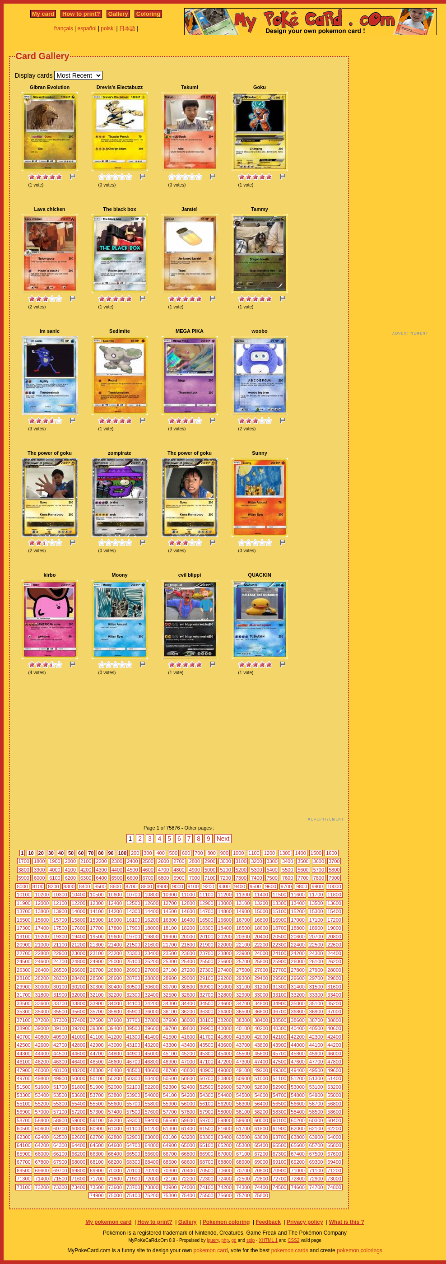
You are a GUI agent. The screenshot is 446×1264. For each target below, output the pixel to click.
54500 (243, 1095)
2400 (132, 861)
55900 (170, 1103)
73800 (151, 1187)
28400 (79, 978)
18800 (298, 928)
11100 (207, 894)
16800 (261, 920)
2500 (148, 861)
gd (234, 1240)
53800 (115, 1095)
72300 (207, 1178)
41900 (243, 1037)
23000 (79, 953)
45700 (280, 1053)
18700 (280, 928)
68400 (151, 1162)
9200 (208, 886)
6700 (148, 878)
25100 (133, 961)
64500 (97, 1145)
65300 (243, 1145)
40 (61, 853)
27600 (261, 970)
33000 (261, 995)
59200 (115, 1120)
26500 (60, 970)
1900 (54, 861)
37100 (24, 1020)
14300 (133, 911)
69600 (42, 1170)
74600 (298, 1187)
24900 (97, 961)
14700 (207, 911)
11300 (243, 894)
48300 (97, 1070)
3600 (318, 861)
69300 (316, 1162)
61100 (133, 1128)
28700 (133, 978)
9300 (223, 886)
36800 (298, 1011)
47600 (298, 1061)
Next (223, 838)
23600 (188, 953)
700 (199, 853)
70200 (151, 1170)
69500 (24, 1170)
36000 (151, 1011)
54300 (207, 1095)
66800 (188, 1154)
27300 (207, 970)
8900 (162, 886)
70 (90, 853)
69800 (79, 1170)
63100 (170, 1137)
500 (173, 853)
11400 (261, 894)
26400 (42, 970)
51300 (316, 1078)
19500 (97, 936)
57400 (115, 1112)
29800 (334, 978)
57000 (42, 1112)
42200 (298, 1037)
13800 (42, 911)
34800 (261, 1003)
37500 (97, 1020)
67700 (24, 1162)
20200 (225, 936)
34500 (207, 1003)
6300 (85, 878)
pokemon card (211, 1250)
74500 (280, 1187)
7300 (241, 878)
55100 (24, 1103)
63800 (298, 1137)
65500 (280, 1145)
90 (111, 853)
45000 (151, 1053)
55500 (97, 1103)
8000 (22, 886)
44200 (334, 1045)
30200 (79, 986)
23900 (243, 953)
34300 (170, 1003)
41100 (97, 1037)
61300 (170, 1128)
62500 (60, 1137)
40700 (24, 1037)
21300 (97, 944)
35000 (298, 1003)
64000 (334, 1137)
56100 (207, 1103)
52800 (261, 1087)
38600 (298, 1020)
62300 (24, 1137)
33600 (42, 1003)
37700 (133, 1020)
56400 (261, 1103)
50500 (170, 1078)
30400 (115, 986)
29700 (316, 978)
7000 (194, 878)
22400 (298, 944)
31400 (298, 986)
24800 (79, 961)
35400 (42, 1011)
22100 (243, 944)
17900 (133, 928)
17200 (334, 920)
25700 (243, 961)
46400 (79, 1061)
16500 (207, 920)
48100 (60, 1070)
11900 (24, 903)
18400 (225, 928)
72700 (280, 1178)
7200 (225, 878)
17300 (24, 928)
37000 (334, 1011)
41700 (207, 1037)
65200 (225, 1145)
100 (122, 853)
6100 (54, 878)
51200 (298, 1078)
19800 (151, 936)
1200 (269, 853)
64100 (24, 1145)
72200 (188, 1178)
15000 (261, 911)
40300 (280, 1028)
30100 (60, 986)
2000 (70, 861)
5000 (209, 869)
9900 (317, 886)
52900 (280, 1087)
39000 (42, 1028)
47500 (280, 1061)
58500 (316, 1112)
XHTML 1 (268, 1240)
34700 (243, 1003)
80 (100, 853)
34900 (280, 1003)
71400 (42, 1178)
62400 (42, 1137)
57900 (207, 1112)
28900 (170, 978)
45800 (298, 1053)
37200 (42, 1020)
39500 (133, 1028)
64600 (115, 1145)
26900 (133, 970)
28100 (24, 978)
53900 (133, 1095)
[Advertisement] (179, 753)
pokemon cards (289, 1250)
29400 (261, 978)
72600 (261, 1178)
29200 (225, 978)
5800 (334, 869)
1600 (331, 853)
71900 (133, 1178)
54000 (151, 1095)
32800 (225, 995)
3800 (24, 869)
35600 (79, 1011)
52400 (188, 1087)
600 (186, 853)
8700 (130, 886)
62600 (79, 1137)
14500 (170, 911)
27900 (316, 970)
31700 (24, 995)
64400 (79, 1145)
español (87, 28)
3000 (225, 861)
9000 (177, 886)
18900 (316, 928)
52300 (170, 1087)
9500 (255, 886)
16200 (151, 920)
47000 (188, 1061)
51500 (24, 1087)
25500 (207, 961)
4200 (85, 869)
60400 (334, 1120)
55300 (60, 1103)
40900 (60, 1037)
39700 (170, 1028)
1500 (316, 853)
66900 (207, 1154)
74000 (188, 1187)
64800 (151, 1145)
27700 (280, 970)
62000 (298, 1128)
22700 (24, 953)
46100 (24, 1061)
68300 (133, 1162)
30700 (170, 986)
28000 (334, 970)
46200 (42, 1061)
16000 (115, 920)
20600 (298, 936)
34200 (151, 1003)
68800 (225, 1162)
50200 (115, 1078)
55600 (115, 1103)
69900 (97, 1170)
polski (108, 28)
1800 (39, 861)
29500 (280, 978)
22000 (225, 944)
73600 (115, 1187)
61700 (243, 1128)
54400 (225, 1095)
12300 (97, 903)
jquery (213, 1240)
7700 (302, 878)
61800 (261, 1128)
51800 (79, 1087)
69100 (280, 1162)
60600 (42, 1128)
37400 (79, 1020)
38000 (188, 1020)
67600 (334, 1154)
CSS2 (293, 1240)
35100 (316, 1003)
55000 (334, 1095)
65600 (298, 1145)
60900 (97, 1128)
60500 (24, 1128)
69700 (60, 1170)
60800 (79, 1128)
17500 (60, 928)
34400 (188, 1003)
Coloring (148, 13)
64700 (133, 1145)
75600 (225, 1195)
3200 (256, 861)
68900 (243, 1162)
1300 (284, 853)
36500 (243, 1011)
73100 (24, 1187)
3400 (287, 861)
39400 (115, 1028)
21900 (207, 944)
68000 (79, 1162)
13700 (24, 911)
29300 (243, 978)
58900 (60, 1120)
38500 (280, 1020)
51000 (261, 1078)
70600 (225, 1170)
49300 (280, 1070)
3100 (241, 861)
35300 (24, 1011)
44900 (133, 1053)
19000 (334, 928)
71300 (24, 1178)
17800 (115, 928)
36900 (316, 1011)
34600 (225, 1003)
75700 (243, 1195)
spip (250, 1240)
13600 (334, 903)
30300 (97, 986)
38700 (316, 1020)
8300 (69, 886)
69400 (334, 1162)
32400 (151, 995)
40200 (261, 1028)
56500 (280, 1103)
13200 (261, 903)
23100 (97, 953)
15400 (334, 911)
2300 (117, 861)
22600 (334, 944)
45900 (316, 1053)
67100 (243, 1154)
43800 (261, 1045)
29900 (24, 986)
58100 (243, 1112)
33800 (79, 1003)
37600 (115, 1020)
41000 (79, 1037)
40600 (334, 1028)
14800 (225, 911)
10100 (24, 894)
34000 (115, 1003)
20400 (261, 936)
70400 (188, 1170)
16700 (243, 920)
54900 (316, 1095)
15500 (24, 920)
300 (148, 853)
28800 (151, 978)
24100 (280, 953)
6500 (117, 878)
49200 (261, 1070)
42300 (316, 1037)
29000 (188, 978)
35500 (60, 1011)
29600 (298, 978)
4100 (70, 869)
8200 (53, 886)
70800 (261, 1170)
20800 (334, 936)
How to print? (81, 13)
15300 (316, 911)
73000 (334, 1178)
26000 (298, 961)
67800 (42, 1162)
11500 (280, 894)
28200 (42, 978)
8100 (38, 886)
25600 (225, 961)
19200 (42, 936)
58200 (261, 1112)
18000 (151, 928)
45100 (170, 1053)
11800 (334, 894)
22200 (261, 944)
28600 (115, 978)
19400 (79, 936)
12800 (188, 903)
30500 (133, 986)
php (225, 1240)
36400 (225, 1011)
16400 (188, 920)
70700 (243, 1170)
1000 (238, 853)
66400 (115, 1154)
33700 (60, 1003)
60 (81, 853)
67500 (316, 1154)
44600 (79, 1053)
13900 (60, 911)
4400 (117, 869)
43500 (207, 1045)
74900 (97, 1195)
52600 (225, 1087)
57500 (133, 1112)
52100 (133, 1087)
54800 (298, 1095)
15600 (42, 920)
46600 (115, 1061)
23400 (151, 953)
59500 (170, 1120)
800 (211, 853)
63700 (280, 1137)
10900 (170, 894)
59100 (97, 1120)
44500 (60, 1053)
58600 (334, 1112)
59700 (207, 1120)
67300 (280, 1154)
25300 (170, 961)
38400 (261, 1020)
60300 (316, 1120)
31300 (280, 986)
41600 (188, 1037)
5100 (225, 869)
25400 (188, 961)
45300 (207, 1053)
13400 (298, 903)
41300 (133, 1037)
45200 (188, 1053)
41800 (225, 1037)
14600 (188, 911)
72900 (316, 1178)
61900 (280, 1128)
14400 (151, 911)
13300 (280, 903)
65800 (334, 1145)
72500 (243, 1178)
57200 (79, 1112)
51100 (280, 1078)
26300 (24, 970)
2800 (194, 861)
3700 (334, 861)
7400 (256, 878)
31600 (334, 986)
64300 (60, 1145)
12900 (207, 903)
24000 (261, 953)
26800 (115, 970)
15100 (280, 911)
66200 (79, 1154)
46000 (334, 1053)
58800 (42, 1120)
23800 (225, 953)
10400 (79, 894)
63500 (243, 1137)
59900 (243, 1120)
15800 (79, 920)
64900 (170, 1145)
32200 (115, 995)
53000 (298, 1087)
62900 (133, 1137)
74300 (243, 1187)
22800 (42, 953)
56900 (24, 1112)
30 (51, 853)
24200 (298, 953)
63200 (188, 1137)
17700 (97, 928)
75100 (133, 1195)
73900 (170, 1187)
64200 (42, 1145)
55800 (151, 1103)
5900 (24, 878)
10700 (133, 894)
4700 (163, 869)
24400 (334, 953)
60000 (261, 1120)
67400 (298, 1154)
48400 (115, 1070)
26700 (97, 970)
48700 (170, 1070)
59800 (225, 1120)
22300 (280, 944)
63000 (151, 1137)
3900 (39, 869)
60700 (60, 1128)
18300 (207, 928)
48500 (133, 1070)
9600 (270, 886)
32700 (207, 995)
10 (30, 853)
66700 (170, 1154)
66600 (151, 1154)
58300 (280, 1112)
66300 (97, 1154)
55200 (42, 1103)
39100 (60, 1028)
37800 (151, 1020)
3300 (272, 861)
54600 (261, 1095)
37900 (170, 1020)
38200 (225, 1020)
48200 (79, 1070)
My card (43, 13)
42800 (79, 1045)
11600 (298, 894)
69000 (261, 1162)
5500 (287, 869)
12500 (133, 903)
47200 (225, 1061)
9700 (286, 886)
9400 (239, 886)
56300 (243, 1103)
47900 (24, 1070)
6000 (39, 878)
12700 (170, 903)
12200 (79, 903)
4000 (54, 869)
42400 (334, 1037)
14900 (243, 911)
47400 (261, 1061)
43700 (243, 1045)
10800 (151, 894)
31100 (243, 986)
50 (71, 853)
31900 (60, 995)
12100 (60, 903)
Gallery (118, 13)
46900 (170, 1061)
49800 (42, 1078)
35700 (97, 1011)
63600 (261, 1137)
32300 (133, 995)
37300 (60, 1020)
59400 (151, 1120)
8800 (146, 886)
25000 (115, 961)
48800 (188, 1070)
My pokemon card (108, 1222)
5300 (256, 869)
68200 (115, 1162)
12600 (151, 903)
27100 (170, 970)
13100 (243, 903)
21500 (133, 944)
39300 (97, 1028)
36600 (261, 1011)
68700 (207, 1162)
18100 (170, 928)
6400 (101, 878)
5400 (272, 869)
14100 (97, 911)
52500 (207, 1087)
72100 (170, 1178)
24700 (60, 961)
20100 (207, 936)
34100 (133, 1003)
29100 (207, 978)
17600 (79, 928)
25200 (151, 961)
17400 (42, 928)
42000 (261, 1037)
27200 (188, 970)
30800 (188, 986)
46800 (151, 1061)
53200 (334, 1087)
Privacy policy (305, 1222)
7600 (287, 878)
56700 (316, 1103)
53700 (97, 1095)
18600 (261, 928)
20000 (188, 936)
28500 (97, 978)
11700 (316, 894)
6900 (178, 878)
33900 (97, 1003)
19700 (133, 936)
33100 (280, 995)
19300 (60, 936)
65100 (207, 1145)
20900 (24, 944)
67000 (225, 1154)
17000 (298, 920)
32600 (188, 995)
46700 (133, 1061)
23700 (207, 953)
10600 (115, 894)
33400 (334, 995)
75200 (151, 1195)
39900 (207, 1028)
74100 (207, 1187)
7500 (272, 878)
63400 (225, 1137)
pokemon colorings (359, 1250)
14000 (79, 911)
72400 (225, 1178)
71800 (115, 1178)
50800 (225, 1078)
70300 (170, 1170)
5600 (302, 869)
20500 (280, 936)
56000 (188, 1103)
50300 (133, 1078)
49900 (60, 1078)
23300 (133, 953)
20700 (316, 936)
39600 (151, 1028)
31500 (316, 986)
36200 (188, 1011)
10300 (60, 894)
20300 (243, 936)
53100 (316, 1087)
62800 (115, 1137)
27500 (243, 970)
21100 (60, 944)
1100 (253, 853)
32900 (243, 995)
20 (41, 853)
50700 (207, 1078)
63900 (316, 1137)
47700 (316, 1061)
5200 (241, 869)
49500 (316, 1070)
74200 (225, 1187)
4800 (178, 869)
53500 (60, 1095)
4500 (132, 869)
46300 (60, 1061)
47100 (207, 1061)
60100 (280, 1120)
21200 (79, 944)
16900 (280, 920)
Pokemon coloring (226, 1222)
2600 (163, 861)
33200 (298, 995)
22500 (316, 944)
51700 (60, 1087)
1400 (300, 853)
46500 (97, 1061)
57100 (60, 1112)
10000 (334, 886)
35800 (115, 1011)
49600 (334, 1070)
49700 (24, 1078)
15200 (298, 911)
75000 (115, 1195)
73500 (97, 1187)
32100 (97, 995)
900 (224, 853)
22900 (60, 953)
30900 (207, 986)
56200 (225, 1103)
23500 (170, 953)
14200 (115, 911)
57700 (170, 1112)
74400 (261, 1187)
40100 (243, 1028)
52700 (243, 1087)
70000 (115, 1170)
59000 (79, 1120)
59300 (133, 1120)
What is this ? (346, 1222)
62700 (97, 1137)
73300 (60, 1187)
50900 (243, 1078)
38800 (334, 1020)
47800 (334, 1061)
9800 (301, 886)
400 (160, 853)
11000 (188, 894)
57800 (188, 1112)
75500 (207, 1195)
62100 (316, 1128)
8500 (99, 886)
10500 (97, 894)
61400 (188, 1128)
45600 (261, 1053)
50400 (151, 1078)
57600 (151, 1112)
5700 (318, 869)
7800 (318, 878)
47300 (243, 1061)
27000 (151, 970)
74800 (334, 1187)
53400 (42, 1095)
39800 (188, 1028)
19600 (115, 936)
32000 (79, 995)
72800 (298, 1178)
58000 (225, 1112)
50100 (97, 1078)
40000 (225, 1028)
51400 (334, 1078)
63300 (207, 1137)
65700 (316, 1145)
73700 (133, 1187)
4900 (194, 869)
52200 (151, 1087)
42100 (280, 1037)
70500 (207, 1170)
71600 (79, 1178)
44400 (42, 1053)
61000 (115, 1128)
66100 (60, 1154)
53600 (79, 1095)
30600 (151, 986)
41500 (170, 1037)
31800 (42, 995)
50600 (188, 1078)
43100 (133, 1045)
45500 (243, 1053)
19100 (24, 936)
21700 (170, 944)
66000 (42, 1154)
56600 (298, 1103)
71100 (316, 1170)
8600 (115, 886)
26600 (79, 970)
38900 (24, 1028)
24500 (24, 961)
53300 (24, 1095)
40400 (298, 1028)
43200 (151, 1045)
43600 (225, 1045)
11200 (225, 894)
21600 (151, 944)
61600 (225, 1128)
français (63, 28)
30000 (42, 986)
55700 (133, 1103)
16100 (133, 920)
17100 (316, 920)
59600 (188, 1120)
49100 (243, 1070)
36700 (280, 1011)
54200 (188, 1095)
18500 (243, 928)
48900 (207, 1070)
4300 (101, 869)
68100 (97, 1162)
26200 (334, 961)
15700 (60, 920)
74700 (316, 1187)
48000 (42, 1070)
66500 (133, 1154)
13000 (225, 903)
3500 (302, 861)
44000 (298, 1045)
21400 (115, 944)
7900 (334, 878)
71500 (60, 1178)
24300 (316, 953)
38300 (243, 1020)
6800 (163, 878)
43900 (280, 1045)
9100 (193, 886)
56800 (334, 1103)
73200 (42, 1187)
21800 (188, 944)
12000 (42, 903)
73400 (79, 1187)
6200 (70, 878)
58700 (24, 1120)
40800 (42, 1037)
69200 (298, 1162)
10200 (42, 894)
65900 (24, 1154)
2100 (85, 861)
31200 (261, 986)
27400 (225, 970)
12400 (115, 903)
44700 (97, 1053)
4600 (148, 869)
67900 (60, 1162)
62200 (334, 1128)
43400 (188, 1045)
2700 (178, 861)
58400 (298, 1112)
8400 (84, 886)
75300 (170, 1195)
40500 (316, 1028)
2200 (101, 861)
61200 (151, 1128)
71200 (334, 1170)
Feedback (268, 1222)
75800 (261, 1195)
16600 (225, 920)
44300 (24, 1053)
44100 (316, 1045)
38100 (207, 1020)
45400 (225, 1053)
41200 (115, 1037)
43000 (115, 1045)
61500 (207, 1128)
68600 (188, 1162)
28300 (60, 978)
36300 (207, 1011)
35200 (334, 1003)
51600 (42, 1087)
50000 (79, 1078)
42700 (60, 1045)
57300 (97, 1112)
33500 (24, 1003)
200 (135, 853)
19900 (170, 936)
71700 (97, 1178)
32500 (170, 995)
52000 (115, 1087)
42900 (97, 1045)
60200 (298, 1120)
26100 (316, 961)
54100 (170, 1095)
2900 (209, 861)
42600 (42, 1045)
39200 (79, 1028)
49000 (225, 1070)
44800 (115, 1053)
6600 (132, 878)
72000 (151, 1178)
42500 (24, 1045)
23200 (115, 953)
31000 (225, 986)
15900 (97, 920)
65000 (188, 1145)
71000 (298, 1170)
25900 (280, 961)
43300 (170, 1045)
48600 (151, 1070)
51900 (97, 1087)
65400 (261, 1145)
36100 (170, 1011)
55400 (79, 1103)
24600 (42, 961)
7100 (209, 878)
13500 (316, 903)
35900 (133, 1011)
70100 (133, 1170)
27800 (298, 970)
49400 (298, 1070)
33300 (316, 995)
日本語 (127, 28)
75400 (188, 1195)
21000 (42, 944)
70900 (280, 1170)
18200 (188, 928)
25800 (261, 961)
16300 (170, 920)
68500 (170, 1162)
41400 (151, 1037)
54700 (280, 1095)
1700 (24, 861)
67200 (261, 1154)
